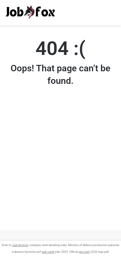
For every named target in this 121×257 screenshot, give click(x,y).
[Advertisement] (60, 170)
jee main (84, 251)
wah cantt (48, 251)
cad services (20, 245)
